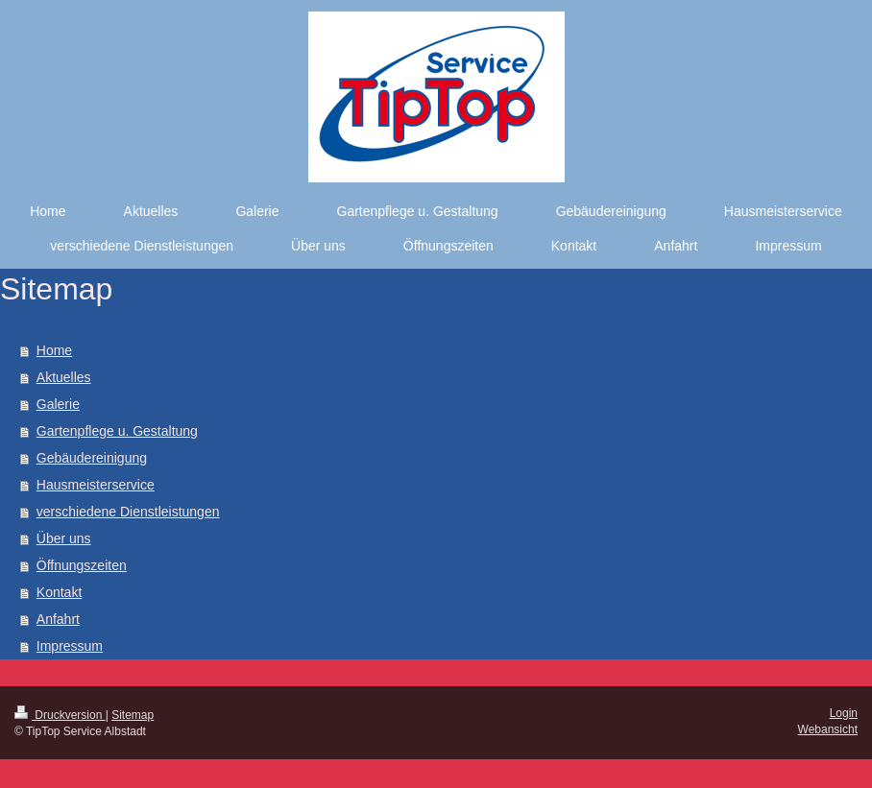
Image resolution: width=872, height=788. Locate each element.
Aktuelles (63, 377)
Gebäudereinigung (91, 458)
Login (844, 713)
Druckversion (60, 715)
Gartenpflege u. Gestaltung (117, 431)
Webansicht (828, 729)
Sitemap (132, 715)
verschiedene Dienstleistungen (128, 511)
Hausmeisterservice (95, 484)
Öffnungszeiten (81, 565)
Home (54, 350)
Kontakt (59, 592)
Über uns (63, 538)
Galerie (58, 404)
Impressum (69, 646)
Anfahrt (58, 619)
